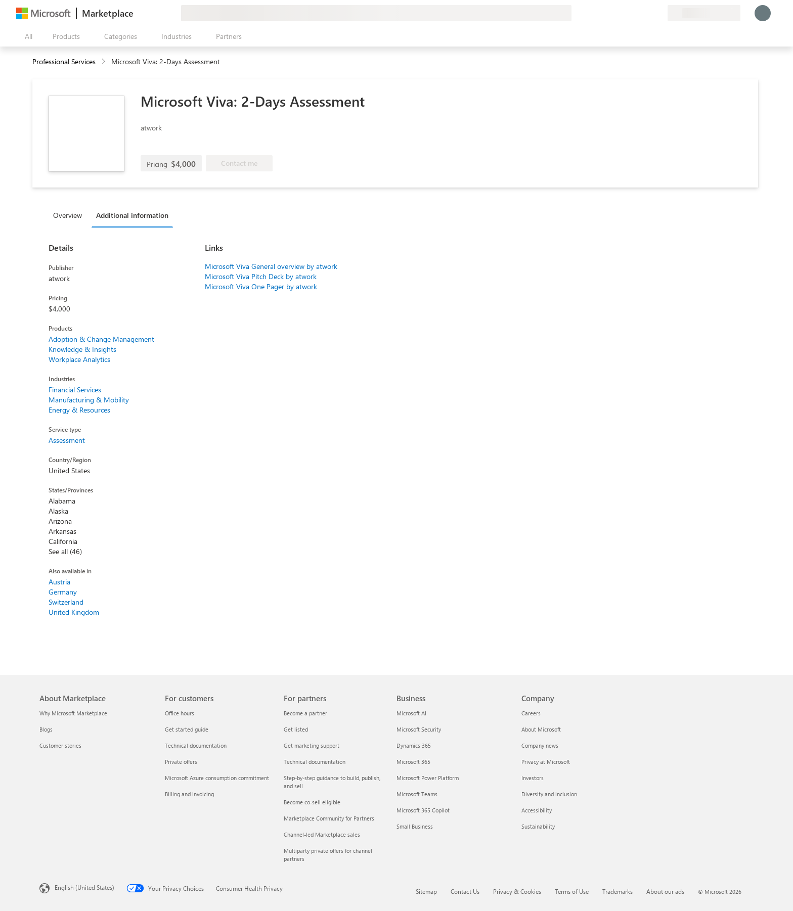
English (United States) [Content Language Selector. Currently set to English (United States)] (84, 887)
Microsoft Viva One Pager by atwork (261, 286)
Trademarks (617, 891)
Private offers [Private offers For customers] (181, 761)
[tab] (70, 215)
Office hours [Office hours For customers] (179, 713)
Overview (67, 215)
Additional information (132, 215)
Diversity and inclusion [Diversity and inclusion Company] (549, 794)
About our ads (665, 891)
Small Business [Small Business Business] (414, 826)
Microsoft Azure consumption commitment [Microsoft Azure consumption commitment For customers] (217, 778)
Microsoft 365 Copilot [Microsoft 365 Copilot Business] (423, 810)
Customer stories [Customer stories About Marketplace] (60, 745)
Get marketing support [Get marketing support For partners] (311, 745)
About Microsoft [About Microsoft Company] (541, 729)
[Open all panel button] (26, 36)
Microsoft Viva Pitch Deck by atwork (261, 276)
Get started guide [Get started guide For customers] (186, 729)
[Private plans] (659, 13)
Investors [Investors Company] (532, 778)
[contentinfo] (104, 62)
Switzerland (66, 602)
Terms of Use (572, 891)
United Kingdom (74, 612)
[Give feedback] (623, 13)
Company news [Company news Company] (539, 745)
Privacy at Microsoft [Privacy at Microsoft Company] (545, 761)
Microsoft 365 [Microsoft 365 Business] (413, 761)
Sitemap (426, 891)
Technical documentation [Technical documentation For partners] (314, 761)
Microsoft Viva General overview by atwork (271, 266)
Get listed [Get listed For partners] (296, 729)
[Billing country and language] (704, 13)
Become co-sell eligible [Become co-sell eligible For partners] (312, 802)
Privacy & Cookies (517, 891)
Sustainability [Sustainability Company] (538, 826)
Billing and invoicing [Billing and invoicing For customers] (189, 794)
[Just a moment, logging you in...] (762, 13)
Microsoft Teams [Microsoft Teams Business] (416, 794)
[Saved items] (647, 13)
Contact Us (465, 891)
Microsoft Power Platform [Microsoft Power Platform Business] (427, 778)
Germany (63, 592)
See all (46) (65, 551)
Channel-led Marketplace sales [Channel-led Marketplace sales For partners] (322, 834)
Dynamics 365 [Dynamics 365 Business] (413, 745)
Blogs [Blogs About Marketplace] (46, 729)
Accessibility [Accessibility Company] (536, 810)
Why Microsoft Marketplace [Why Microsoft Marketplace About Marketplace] (73, 713)
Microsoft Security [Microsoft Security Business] (418, 729)
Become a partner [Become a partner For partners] (305, 713)
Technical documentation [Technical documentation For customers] (196, 745)
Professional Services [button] (64, 61)
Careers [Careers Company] (531, 713)
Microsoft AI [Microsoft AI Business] (411, 713)
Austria (59, 581)
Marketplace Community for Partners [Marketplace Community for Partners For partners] (329, 818)
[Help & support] (635, 13)
